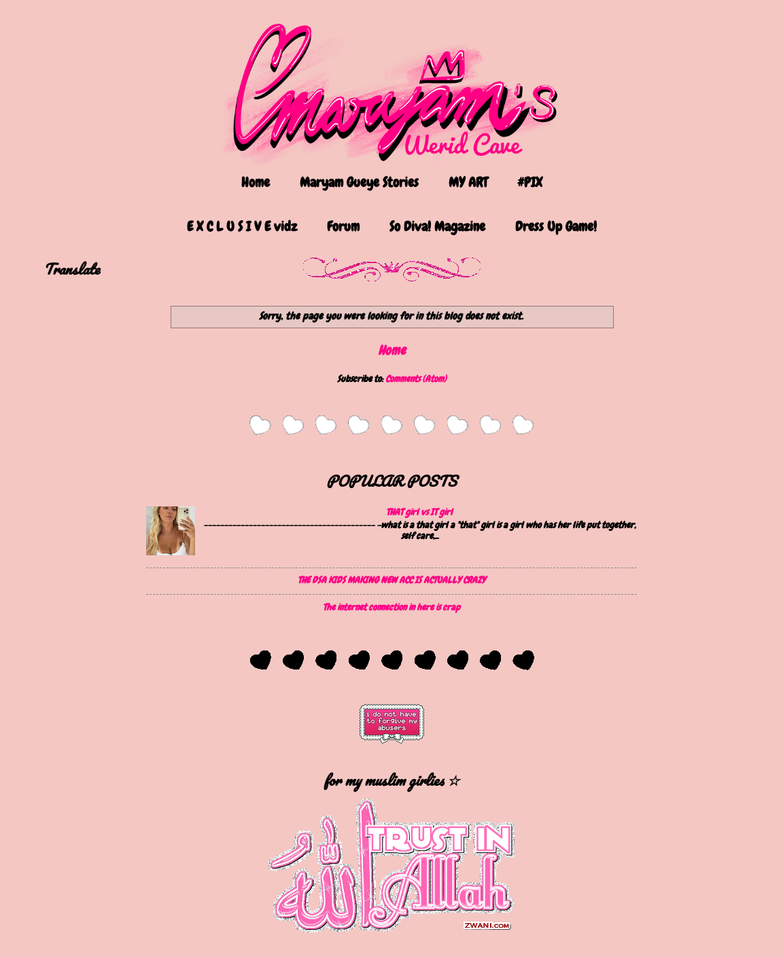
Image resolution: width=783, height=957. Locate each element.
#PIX (529, 182)
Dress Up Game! (556, 226)
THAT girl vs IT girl (419, 512)
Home (255, 182)
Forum (343, 226)
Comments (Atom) (416, 378)
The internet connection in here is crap (391, 607)
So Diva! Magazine (437, 226)
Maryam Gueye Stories (359, 182)
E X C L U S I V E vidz (242, 226)
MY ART (468, 182)
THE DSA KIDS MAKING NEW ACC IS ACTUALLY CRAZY (391, 580)
